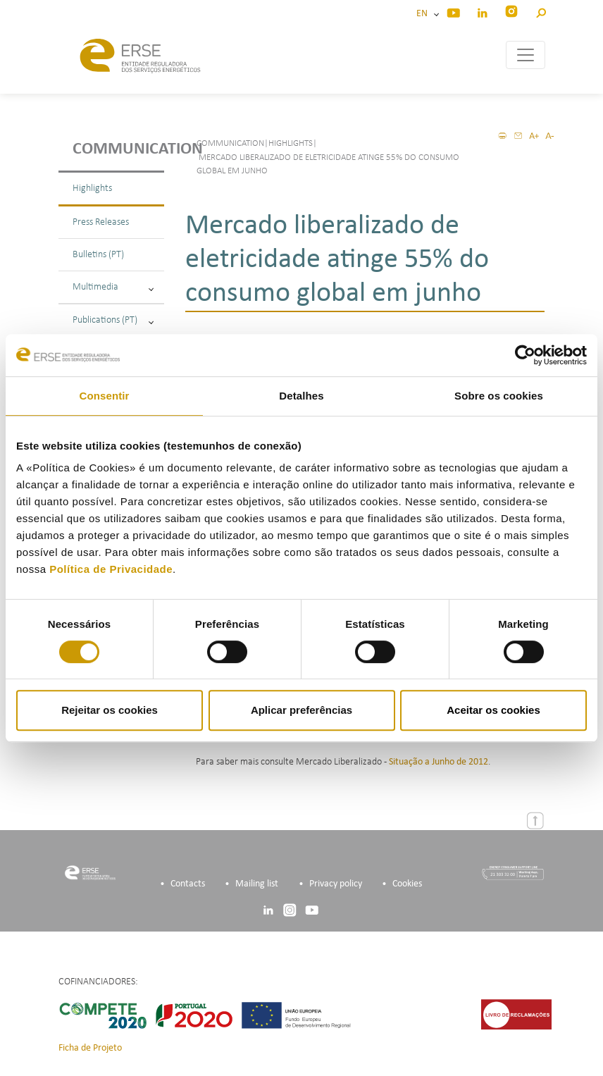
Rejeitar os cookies (109, 710)
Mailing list (256, 884)
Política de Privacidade (111, 569)
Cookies (407, 884)
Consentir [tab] (105, 396)
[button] (540, 11)
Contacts (187, 884)
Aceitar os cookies (493, 710)
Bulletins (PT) (98, 254)
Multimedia (113, 287)
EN (424, 13)
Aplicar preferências (301, 710)
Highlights (92, 188)
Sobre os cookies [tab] (498, 396)
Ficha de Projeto (90, 1048)
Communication (118, 149)
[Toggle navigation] (525, 55)
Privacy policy (335, 884)
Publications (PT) (113, 320)
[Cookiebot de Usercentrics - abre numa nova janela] (525, 355)
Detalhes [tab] (301, 396)
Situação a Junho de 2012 (438, 762)
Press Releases (101, 222)
